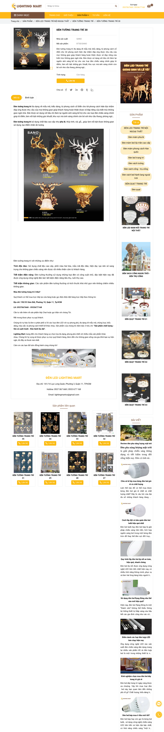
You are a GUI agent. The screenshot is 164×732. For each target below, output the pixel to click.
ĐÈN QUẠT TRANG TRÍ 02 (136, 362)
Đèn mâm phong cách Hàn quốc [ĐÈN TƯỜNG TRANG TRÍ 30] (136, 150)
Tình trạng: (61, 75)
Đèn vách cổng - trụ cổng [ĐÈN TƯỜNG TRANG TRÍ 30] (136, 169)
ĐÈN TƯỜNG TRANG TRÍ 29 (50, 476)
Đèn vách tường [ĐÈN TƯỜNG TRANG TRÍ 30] (136, 163)
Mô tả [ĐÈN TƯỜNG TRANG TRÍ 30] (16, 97)
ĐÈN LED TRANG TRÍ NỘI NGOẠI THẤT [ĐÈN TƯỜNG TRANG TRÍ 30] (52, 21)
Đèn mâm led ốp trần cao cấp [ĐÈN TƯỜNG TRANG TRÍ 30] (136, 143)
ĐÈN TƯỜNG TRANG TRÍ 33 (77, 437)
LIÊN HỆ (106, 15)
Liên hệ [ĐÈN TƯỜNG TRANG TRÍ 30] (70, 81)
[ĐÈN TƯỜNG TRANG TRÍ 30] (27, 6)
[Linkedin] (76, 89)
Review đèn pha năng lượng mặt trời (136, 443)
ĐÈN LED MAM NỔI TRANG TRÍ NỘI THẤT (136, 229)
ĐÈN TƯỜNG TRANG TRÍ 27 (104, 476)
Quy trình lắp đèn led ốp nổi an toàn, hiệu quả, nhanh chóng (136, 560)
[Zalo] (94, 89)
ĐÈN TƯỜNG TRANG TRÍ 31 (23, 476)
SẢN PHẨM (83, 15)
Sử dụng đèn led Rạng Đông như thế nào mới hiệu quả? (136, 599)
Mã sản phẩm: (63, 43)
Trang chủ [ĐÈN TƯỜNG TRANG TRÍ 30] (15, 21)
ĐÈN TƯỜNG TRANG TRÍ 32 (104, 437)
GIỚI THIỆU (68, 15)
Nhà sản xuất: (63, 39)
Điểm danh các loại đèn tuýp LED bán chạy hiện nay (136, 638)
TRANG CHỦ (54, 15)
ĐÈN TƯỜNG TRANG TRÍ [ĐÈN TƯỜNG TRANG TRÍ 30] (83, 21)
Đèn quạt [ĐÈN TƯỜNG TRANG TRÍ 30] (136, 189)
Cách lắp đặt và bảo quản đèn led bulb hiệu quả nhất (136, 521)
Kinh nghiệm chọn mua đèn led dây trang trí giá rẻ (136, 678)
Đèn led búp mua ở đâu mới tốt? (136, 715)
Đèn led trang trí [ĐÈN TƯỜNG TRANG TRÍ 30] (136, 157)
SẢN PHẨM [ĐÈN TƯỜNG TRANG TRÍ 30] (27, 21)
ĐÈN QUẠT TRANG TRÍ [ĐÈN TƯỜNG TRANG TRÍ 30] (136, 184)
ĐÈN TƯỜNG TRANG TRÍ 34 (50, 437)
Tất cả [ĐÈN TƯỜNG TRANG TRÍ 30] (136, 122)
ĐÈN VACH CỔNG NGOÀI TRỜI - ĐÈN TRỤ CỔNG (136, 274)
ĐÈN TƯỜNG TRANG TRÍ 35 (23, 437)
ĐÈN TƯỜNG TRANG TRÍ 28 (77, 476)
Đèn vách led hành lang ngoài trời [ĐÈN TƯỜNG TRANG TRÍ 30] (136, 176)
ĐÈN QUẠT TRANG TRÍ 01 (136, 319)
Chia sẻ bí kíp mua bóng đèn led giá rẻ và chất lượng (136, 482)
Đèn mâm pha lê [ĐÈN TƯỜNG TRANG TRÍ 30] (136, 137)
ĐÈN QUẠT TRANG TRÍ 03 (136, 405)
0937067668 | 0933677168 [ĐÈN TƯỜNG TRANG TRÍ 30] (134, 7)
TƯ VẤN (96, 15)
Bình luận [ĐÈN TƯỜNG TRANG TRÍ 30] (29, 97)
